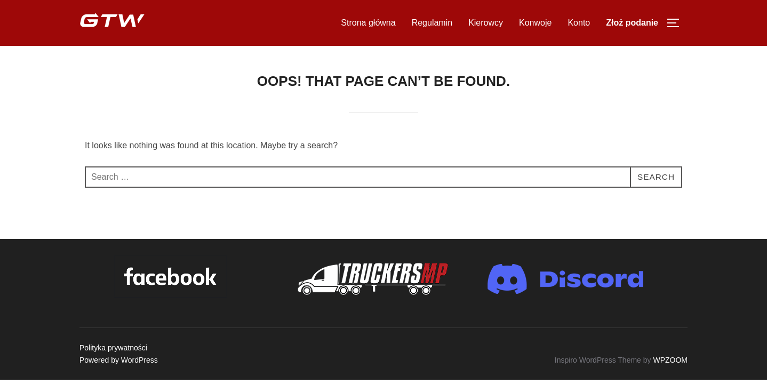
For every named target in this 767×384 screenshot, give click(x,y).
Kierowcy (485, 22)
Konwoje (535, 22)
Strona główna (368, 22)
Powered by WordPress (118, 360)
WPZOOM (670, 360)
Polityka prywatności (113, 347)
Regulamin (432, 22)
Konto (579, 22)
